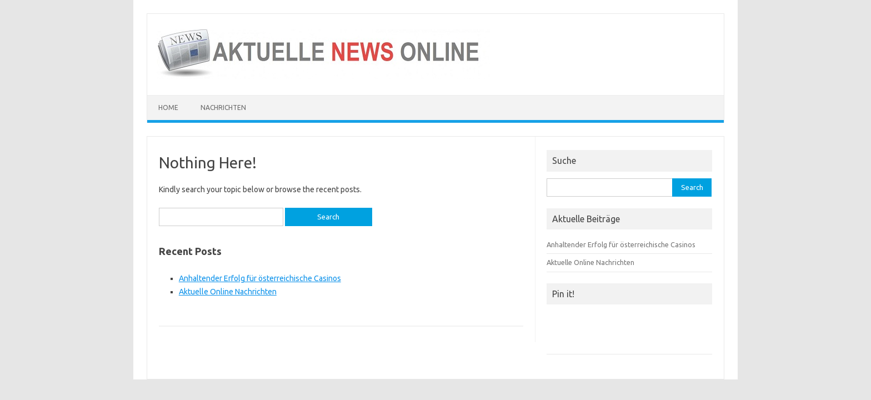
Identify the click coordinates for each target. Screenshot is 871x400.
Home (168, 107)
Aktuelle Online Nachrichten (228, 291)
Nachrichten (223, 107)
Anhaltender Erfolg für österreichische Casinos (260, 278)
